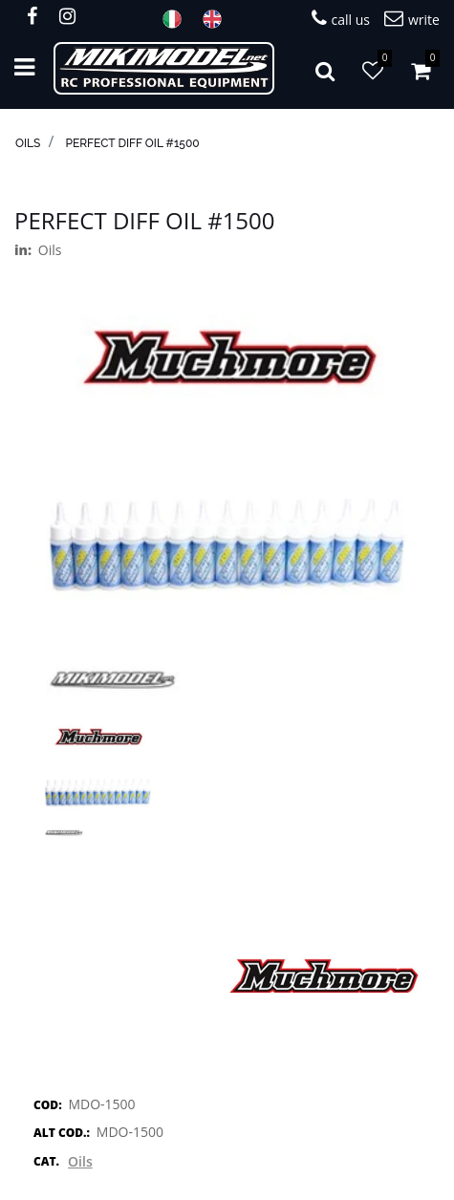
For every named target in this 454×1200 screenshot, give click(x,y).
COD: (47, 1105)
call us (341, 19)
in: (23, 250)
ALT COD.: (61, 1133)
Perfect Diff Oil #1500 (132, 143)
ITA (177, 19)
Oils (27, 143)
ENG (218, 19)
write (412, 19)
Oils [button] (80, 1161)
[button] (325, 69)
